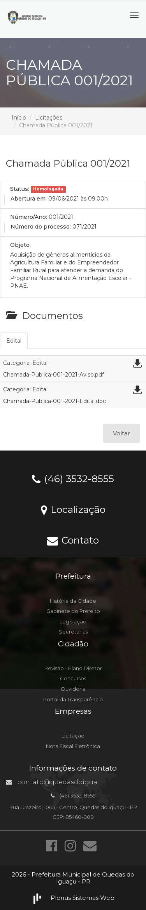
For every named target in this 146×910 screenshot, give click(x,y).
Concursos (73, 678)
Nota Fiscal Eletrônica (73, 746)
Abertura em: (29, 198)
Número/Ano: (28, 216)
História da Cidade (73, 601)
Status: (19, 188)
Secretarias (73, 631)
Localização (73, 508)
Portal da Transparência (73, 699)
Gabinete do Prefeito (73, 611)
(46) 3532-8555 (73, 478)
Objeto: (20, 244)
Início (19, 117)
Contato (73, 539)
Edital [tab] (13, 340)
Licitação (73, 735)
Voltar (121, 433)
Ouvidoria (73, 689)
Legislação (73, 621)
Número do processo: (41, 226)
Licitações (48, 117)
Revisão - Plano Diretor (73, 668)
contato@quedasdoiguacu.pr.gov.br (70, 782)
